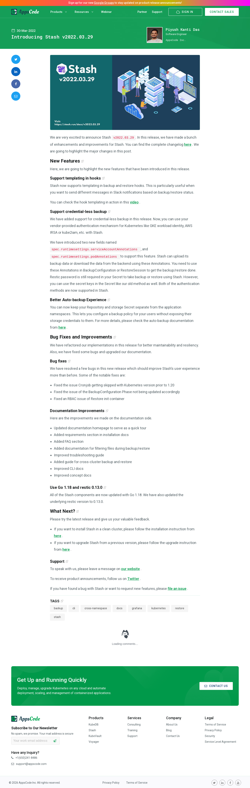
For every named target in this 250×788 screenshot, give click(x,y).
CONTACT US (216, 684)
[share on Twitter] (15, 59)
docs (119, 607)
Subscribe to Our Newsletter (34, 727)
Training (132, 729)
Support (157, 11)
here (187, 144)
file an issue (177, 587)
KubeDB (94, 723)
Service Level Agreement (220, 740)
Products (58, 11)
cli (73, 607)
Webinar (106, 11)
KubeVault (95, 734)
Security (210, 734)
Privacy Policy (213, 729)
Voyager (94, 740)
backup (58, 607)
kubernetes (158, 607)
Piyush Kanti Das (183, 29)
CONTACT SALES (222, 11)
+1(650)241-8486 (24, 756)
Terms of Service (215, 723)
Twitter (133, 577)
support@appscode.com (29, 762)
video (134, 202)
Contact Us (173, 734)
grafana (137, 607)
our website (130, 568)
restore (179, 607)
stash (57, 615)
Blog (169, 729)
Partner (142, 11)
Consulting (134, 723)
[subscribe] (55, 740)
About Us (172, 723)
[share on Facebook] (15, 83)
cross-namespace (96, 607)
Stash (92, 729)
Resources (84, 11)
